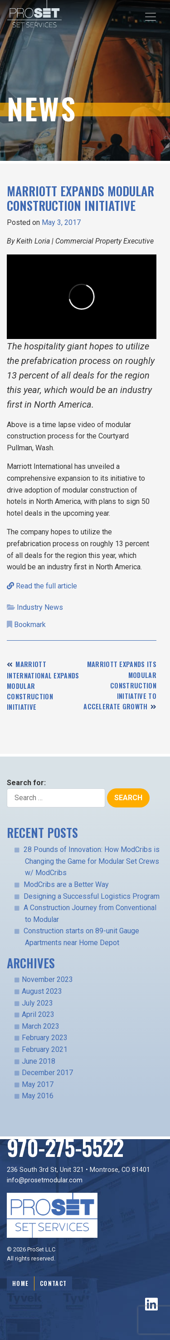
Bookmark (30, 624)
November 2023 (47, 979)
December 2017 (47, 1072)
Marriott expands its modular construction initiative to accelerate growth (119, 685)
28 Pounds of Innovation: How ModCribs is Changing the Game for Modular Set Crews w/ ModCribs (92, 861)
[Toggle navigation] (150, 16)
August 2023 (42, 991)
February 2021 (45, 1049)
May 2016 (37, 1095)
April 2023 (38, 1014)
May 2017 (37, 1084)
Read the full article (42, 586)
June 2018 (38, 1061)
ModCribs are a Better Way (66, 884)
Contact (53, 1283)
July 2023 (37, 1003)
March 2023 (40, 1026)
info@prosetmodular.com (45, 1180)
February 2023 (45, 1037)
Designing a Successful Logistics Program (92, 896)
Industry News (40, 607)
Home (20, 1283)
